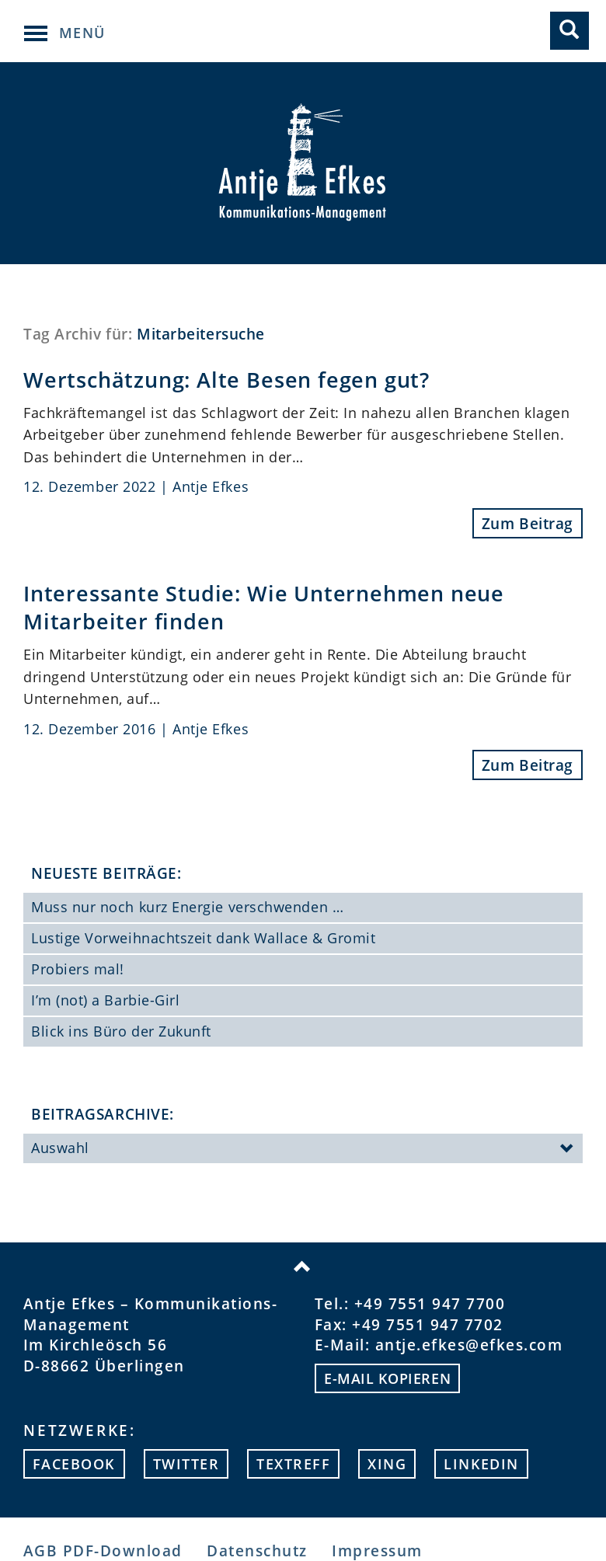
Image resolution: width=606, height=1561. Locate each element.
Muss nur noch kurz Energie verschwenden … (187, 906)
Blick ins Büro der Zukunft (121, 1031)
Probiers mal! (77, 969)
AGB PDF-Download (103, 1550)
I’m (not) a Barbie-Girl (105, 1000)
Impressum (377, 1550)
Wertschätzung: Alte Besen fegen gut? (226, 379)
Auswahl (303, 1149)
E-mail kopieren (387, 1378)
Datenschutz (257, 1550)
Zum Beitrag (527, 523)
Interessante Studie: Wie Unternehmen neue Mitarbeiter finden (263, 607)
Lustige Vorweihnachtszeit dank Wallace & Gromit (203, 938)
